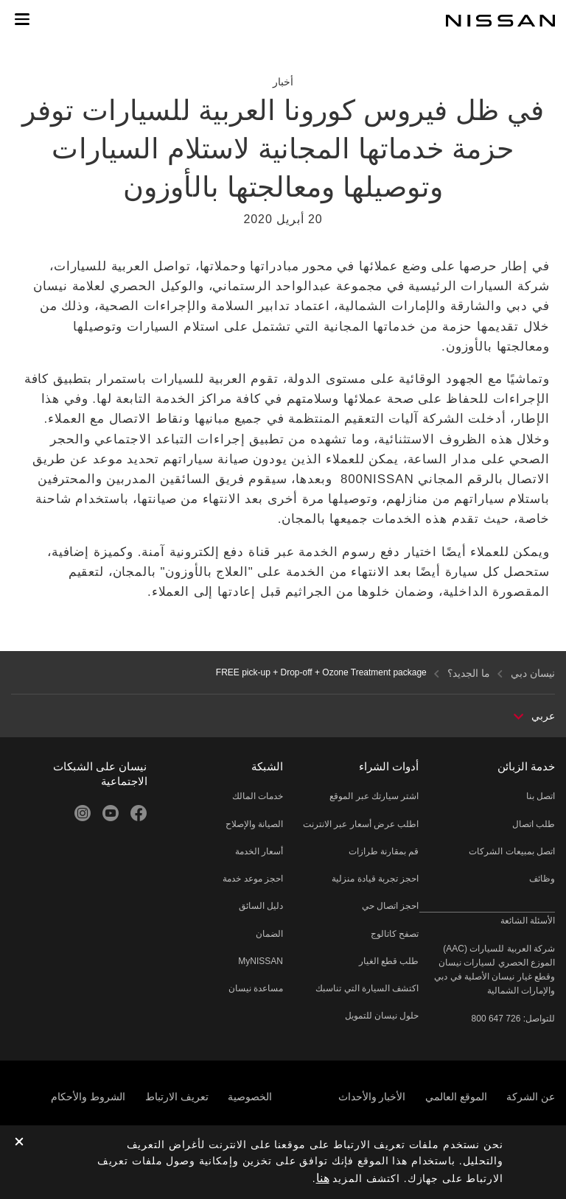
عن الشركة (530, 1097)
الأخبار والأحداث (372, 1097)
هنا (322, 1178)
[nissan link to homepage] (500, 21)
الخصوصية (250, 1097)
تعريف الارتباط (177, 1097)
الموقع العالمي (456, 1097)
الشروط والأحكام (88, 1097)
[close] (19, 1142)
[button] (22, 19)
